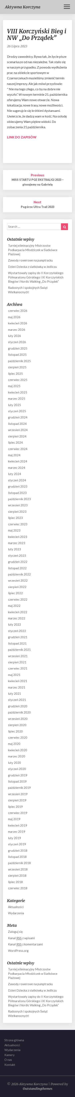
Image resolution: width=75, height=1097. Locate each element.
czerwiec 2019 (17, 813)
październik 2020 (19, 712)
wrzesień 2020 (18, 718)
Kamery (9, 1055)
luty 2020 (14, 762)
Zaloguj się (15, 931)
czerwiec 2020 (17, 737)
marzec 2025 (16, 398)
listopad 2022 (17, 568)
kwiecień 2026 (17, 323)
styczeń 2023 (17, 555)
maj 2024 (14, 455)
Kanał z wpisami (21, 938)
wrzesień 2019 (18, 794)
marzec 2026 (16, 329)
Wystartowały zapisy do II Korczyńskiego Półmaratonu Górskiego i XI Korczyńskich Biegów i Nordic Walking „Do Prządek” (35, 277)
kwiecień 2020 (17, 750)
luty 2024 (14, 474)
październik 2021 (19, 649)
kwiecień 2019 (17, 825)
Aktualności (16, 907)
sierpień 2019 (17, 800)
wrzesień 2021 (18, 656)
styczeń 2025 (17, 411)
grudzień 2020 (17, 706)
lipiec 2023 (15, 518)
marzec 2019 (16, 831)
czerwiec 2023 (17, 524)
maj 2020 (14, 743)
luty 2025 (14, 405)
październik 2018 (19, 863)
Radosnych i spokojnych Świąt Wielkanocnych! (28, 290)
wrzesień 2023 (18, 505)
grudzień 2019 (17, 775)
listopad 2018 (17, 857)
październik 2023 (19, 499)
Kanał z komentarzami (25, 944)
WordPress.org (18, 950)
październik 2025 (19, 361)
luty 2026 (14, 336)
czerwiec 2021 (17, 668)
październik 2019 (19, 787)
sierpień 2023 (17, 511)
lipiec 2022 (15, 593)
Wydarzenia (16, 913)
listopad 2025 (17, 354)
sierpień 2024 (17, 436)
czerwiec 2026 (17, 310)
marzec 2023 (16, 543)
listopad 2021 (17, 643)
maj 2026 (14, 317)
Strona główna (14, 1040)
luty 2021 (14, 693)
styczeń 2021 (17, 700)
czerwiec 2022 (17, 599)
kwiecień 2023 (17, 537)
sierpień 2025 (17, 367)
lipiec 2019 (15, 806)
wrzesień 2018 (18, 869)
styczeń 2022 (17, 631)
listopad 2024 (17, 423)
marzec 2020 (16, 756)
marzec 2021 (16, 687)
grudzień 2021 (17, 637)
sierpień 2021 (17, 662)
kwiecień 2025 (17, 392)
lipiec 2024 (15, 442)
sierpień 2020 (17, 725)
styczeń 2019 (17, 844)
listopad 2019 (17, 781)
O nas (8, 1059)
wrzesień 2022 (18, 580)
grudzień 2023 (17, 486)
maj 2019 (14, 819)
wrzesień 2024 (18, 430)
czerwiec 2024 (17, 449)
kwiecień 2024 (17, 461)
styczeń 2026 (17, 342)
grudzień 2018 (17, 850)
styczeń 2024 (17, 480)
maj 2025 (14, 386)
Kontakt (9, 1064)
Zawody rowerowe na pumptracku (30, 260)
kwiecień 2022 (17, 612)
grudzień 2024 (17, 417)
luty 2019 (14, 838)
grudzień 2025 (17, 348)
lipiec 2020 (15, 731)
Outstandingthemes (37, 1089)
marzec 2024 (16, 467)
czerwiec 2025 (17, 380)
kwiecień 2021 (17, 681)
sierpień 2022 (17, 587)
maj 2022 (14, 605)
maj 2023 (14, 530)
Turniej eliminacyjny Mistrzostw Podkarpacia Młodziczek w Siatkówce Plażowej (32, 250)
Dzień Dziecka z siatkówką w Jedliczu (32, 266)
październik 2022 (19, 574)
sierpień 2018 (17, 875)
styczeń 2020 (17, 769)
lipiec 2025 (15, 373)
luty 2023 (14, 549)
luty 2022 (14, 624)
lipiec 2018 (15, 882)
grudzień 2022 (17, 561)
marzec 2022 (16, 618)
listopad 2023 (17, 493)
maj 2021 (14, 675)
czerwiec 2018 (17, 888)
